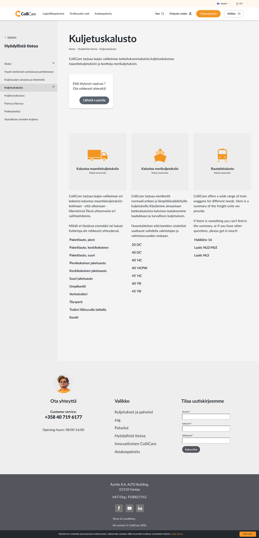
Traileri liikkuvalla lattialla (87, 309)
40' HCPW (139, 268)
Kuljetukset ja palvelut (134, 412)
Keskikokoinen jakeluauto (88, 271)
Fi (237, 4)
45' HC (137, 276)
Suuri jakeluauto (81, 278)
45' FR (136, 291)
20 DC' (137, 245)
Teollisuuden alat (79, 13)
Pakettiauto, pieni (82, 240)
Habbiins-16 (203, 240)
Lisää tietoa (177, 534)
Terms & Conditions (124, 519)
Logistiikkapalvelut (53, 13)
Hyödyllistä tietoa (87, 49)
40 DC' (137, 252)
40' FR (136, 283)
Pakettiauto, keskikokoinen (89, 247)
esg (117, 420)
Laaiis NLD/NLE (205, 247)
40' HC (137, 260)
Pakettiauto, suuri (82, 255)
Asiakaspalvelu (103, 13)
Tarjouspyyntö (208, 13)
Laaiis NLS (201, 255)
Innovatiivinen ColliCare (135, 444)
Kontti (73, 317)
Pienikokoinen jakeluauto (87, 263)
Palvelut (122, 428)
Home (72, 49)
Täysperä (75, 302)
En (241, 4)
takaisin (11, 37)
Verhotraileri (78, 294)
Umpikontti (77, 286)
